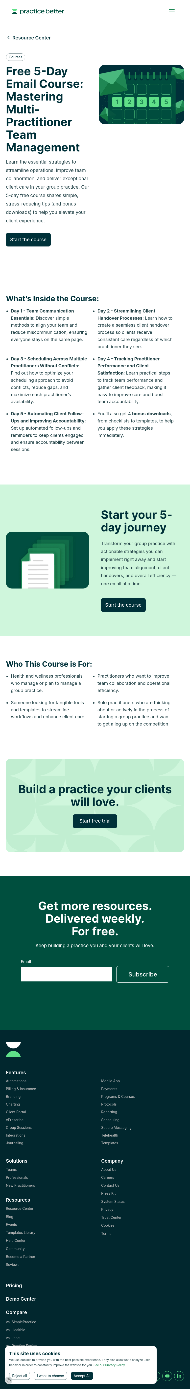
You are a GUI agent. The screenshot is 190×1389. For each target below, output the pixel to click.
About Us (108, 1169)
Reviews (13, 1264)
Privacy (107, 1209)
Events (11, 1224)
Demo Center (21, 1299)
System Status (113, 1201)
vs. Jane (13, 1338)
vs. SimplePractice (21, 1322)
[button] (172, 11)
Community (15, 1249)
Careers (107, 1177)
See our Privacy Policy (109, 1365)
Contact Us (110, 1185)
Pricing (14, 1285)
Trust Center (111, 1217)
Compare (16, 1312)
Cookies (108, 1225)
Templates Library (20, 1232)
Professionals (17, 1177)
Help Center (15, 1240)
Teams (11, 1169)
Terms (106, 1233)
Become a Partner (20, 1256)
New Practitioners (20, 1185)
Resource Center (19, 1208)
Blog (9, 1217)
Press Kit (108, 1193)
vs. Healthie (15, 1330)
